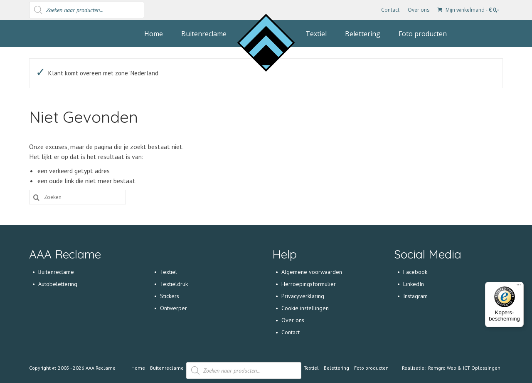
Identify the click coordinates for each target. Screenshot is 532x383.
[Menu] (519, 287)
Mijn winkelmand (468, 9)
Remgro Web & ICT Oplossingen (464, 368)
